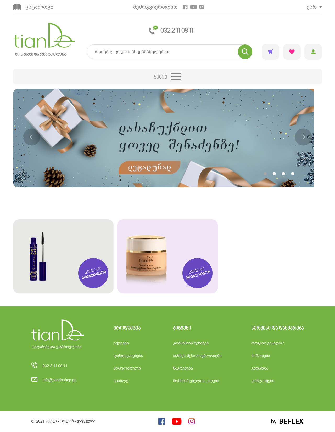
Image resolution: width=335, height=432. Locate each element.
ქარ (312, 6)
